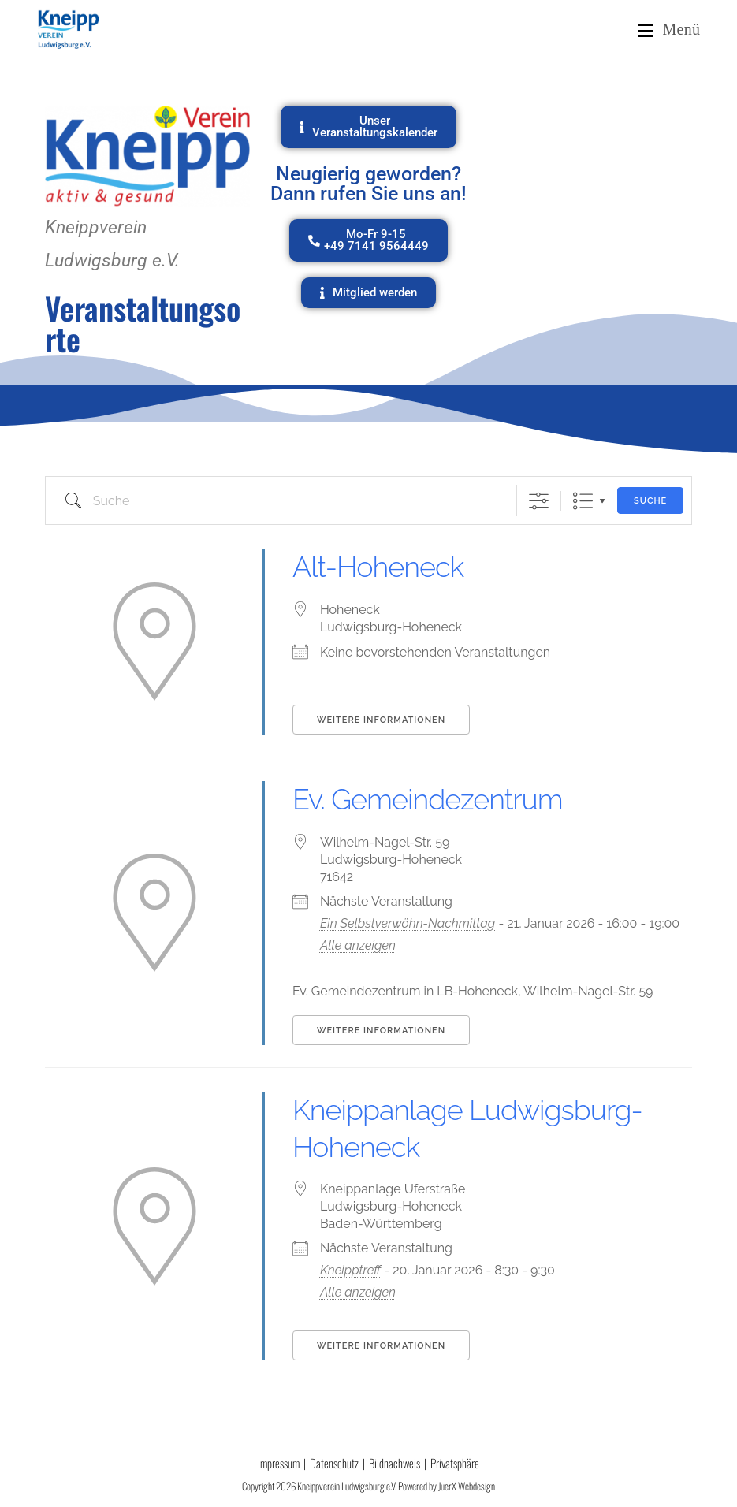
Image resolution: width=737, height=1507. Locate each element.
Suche (650, 501)
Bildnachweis (394, 1463)
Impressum (279, 1463)
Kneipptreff (350, 1270)
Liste (583, 501)
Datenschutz (334, 1463)
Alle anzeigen (358, 945)
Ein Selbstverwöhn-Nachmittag (407, 923)
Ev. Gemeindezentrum (427, 799)
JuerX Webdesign (466, 1486)
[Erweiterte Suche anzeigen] (539, 501)
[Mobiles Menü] (669, 29)
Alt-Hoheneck (378, 566)
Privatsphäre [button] (454, 1463)
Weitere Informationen (381, 720)
